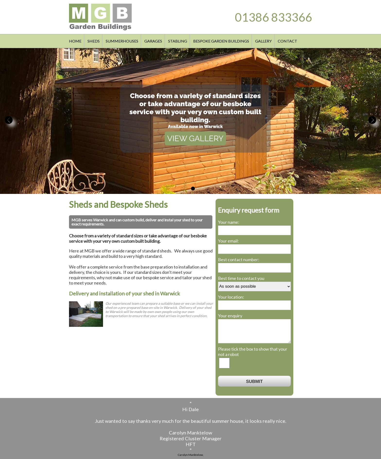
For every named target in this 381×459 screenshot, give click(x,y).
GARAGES (153, 41)
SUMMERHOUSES (122, 41)
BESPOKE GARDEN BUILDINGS (221, 41)
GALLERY (263, 41)
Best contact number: (238, 259)
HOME (75, 41)
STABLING (177, 41)
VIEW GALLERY (195, 138)
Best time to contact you (241, 278)
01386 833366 (273, 17)
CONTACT (287, 41)
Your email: (228, 240)
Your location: (231, 297)
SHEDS (93, 41)
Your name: (228, 222)
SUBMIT (254, 381)
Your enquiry (230, 315)
